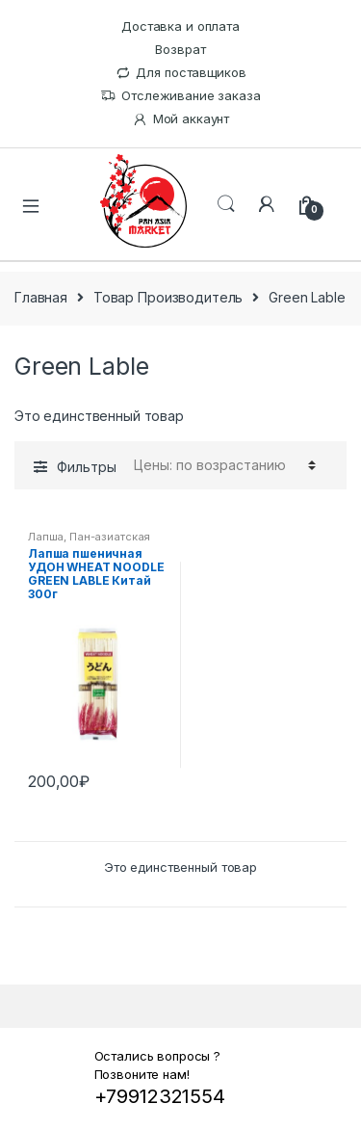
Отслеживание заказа (180, 96)
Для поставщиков (181, 73)
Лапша (46, 536)
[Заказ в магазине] (221, 465)
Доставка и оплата (180, 26)
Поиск (226, 204)
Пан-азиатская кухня (89, 542)
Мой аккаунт (180, 119)
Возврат (180, 49)
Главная (40, 297)
